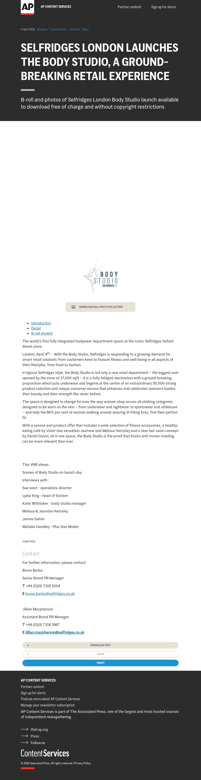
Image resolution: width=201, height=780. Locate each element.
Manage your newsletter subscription (48, 705)
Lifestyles (74, 29)
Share (100, 654)
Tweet (100, 663)
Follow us (38, 743)
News (85, 29)
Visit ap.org (39, 729)
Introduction (41, 323)
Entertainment (58, 29)
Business (42, 29)
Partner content (129, 6)
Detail (36, 328)
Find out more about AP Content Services (50, 698)
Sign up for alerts (163, 6)
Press (35, 736)
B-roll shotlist (42, 333)
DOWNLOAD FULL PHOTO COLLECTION (101, 307)
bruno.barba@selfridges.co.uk (50, 593)
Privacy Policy (82, 763)
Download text (100, 645)
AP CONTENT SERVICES (38, 680)
